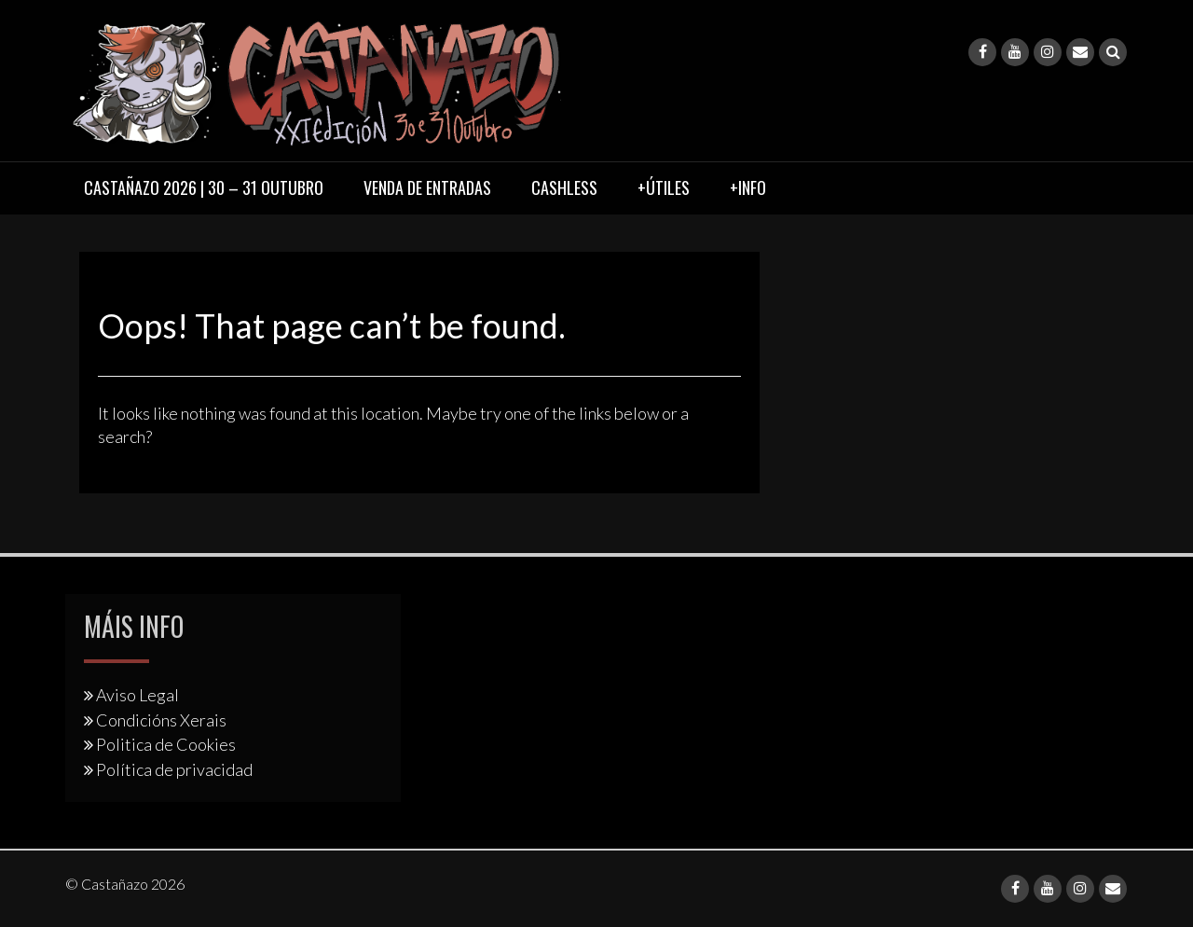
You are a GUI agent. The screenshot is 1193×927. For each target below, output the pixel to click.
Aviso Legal (137, 695)
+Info (748, 187)
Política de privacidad (174, 769)
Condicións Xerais (161, 720)
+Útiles (664, 187)
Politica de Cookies (166, 744)
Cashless (564, 187)
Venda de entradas (427, 187)
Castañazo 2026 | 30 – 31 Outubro (203, 187)
